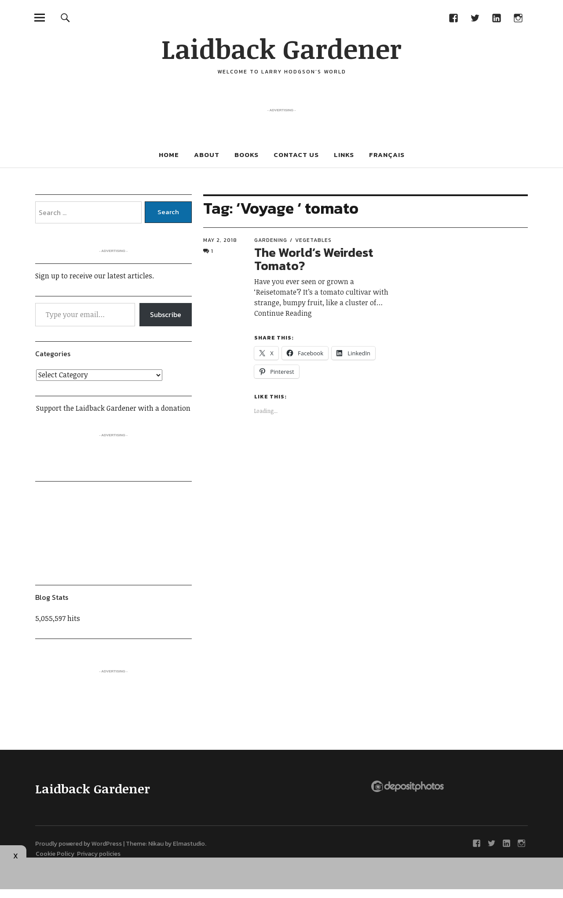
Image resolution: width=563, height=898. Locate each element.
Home (169, 155)
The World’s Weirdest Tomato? (313, 259)
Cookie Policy (56, 853)
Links (344, 155)
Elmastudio (189, 843)
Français (387, 155)
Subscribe (165, 314)
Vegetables (313, 240)
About (206, 155)
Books (246, 155)
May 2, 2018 (220, 240)
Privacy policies (99, 853)
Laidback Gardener (281, 48)
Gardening (270, 240)
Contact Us (296, 155)
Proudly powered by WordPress (78, 843)
